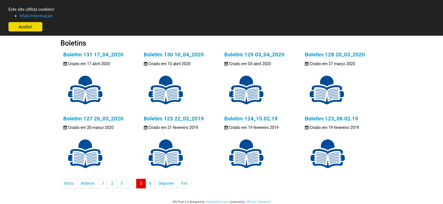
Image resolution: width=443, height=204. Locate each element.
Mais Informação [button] (36, 16)
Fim (184, 183)
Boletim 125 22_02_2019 (172, 118)
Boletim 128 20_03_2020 (336, 54)
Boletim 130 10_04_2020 (172, 54)
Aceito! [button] (25, 27)
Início (69, 183)
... (131, 183)
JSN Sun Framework (258, 201)
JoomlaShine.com (216, 201)
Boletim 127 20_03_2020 (90, 118)
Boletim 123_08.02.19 (332, 118)
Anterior (88, 183)
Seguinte (166, 183)
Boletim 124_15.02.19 (250, 118)
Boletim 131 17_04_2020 (90, 54)
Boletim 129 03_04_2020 (254, 54)
